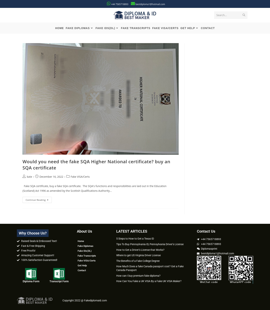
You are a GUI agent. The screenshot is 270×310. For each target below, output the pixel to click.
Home (81, 241)
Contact (82, 270)
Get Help (82, 265)
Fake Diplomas (85, 246)
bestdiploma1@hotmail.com (150, 4)
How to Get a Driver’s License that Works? (140, 249)
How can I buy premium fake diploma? (138, 275)
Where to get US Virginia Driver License (138, 255)
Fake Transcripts (87, 255)
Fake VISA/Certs (80, 176)
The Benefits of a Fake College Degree (138, 260)
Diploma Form (31, 281)
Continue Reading (39, 199)
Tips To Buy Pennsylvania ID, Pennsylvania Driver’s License (150, 244)
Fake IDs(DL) (85, 250)
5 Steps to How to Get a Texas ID (135, 238)
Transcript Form (59, 281)
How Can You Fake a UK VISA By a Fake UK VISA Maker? (149, 281)
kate (29, 176)
